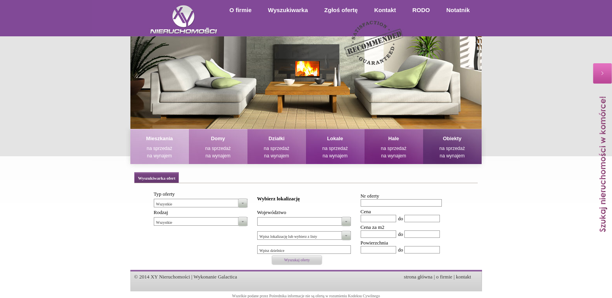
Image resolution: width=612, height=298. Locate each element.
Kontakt (385, 10)
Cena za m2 (372, 227)
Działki (277, 138)
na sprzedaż (159, 148)
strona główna (418, 277)
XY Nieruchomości (170, 277)
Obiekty (452, 138)
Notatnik (458, 10)
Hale (393, 138)
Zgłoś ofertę (341, 10)
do (400, 218)
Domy (218, 138)
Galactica (227, 277)
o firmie (444, 277)
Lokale (335, 138)
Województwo (271, 212)
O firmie (241, 10)
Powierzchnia (374, 243)
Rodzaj (161, 212)
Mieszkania (159, 138)
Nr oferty (370, 196)
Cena (366, 211)
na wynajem (159, 156)
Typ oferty (164, 194)
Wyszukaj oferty (297, 260)
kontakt (463, 277)
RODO (421, 10)
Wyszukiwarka (288, 10)
